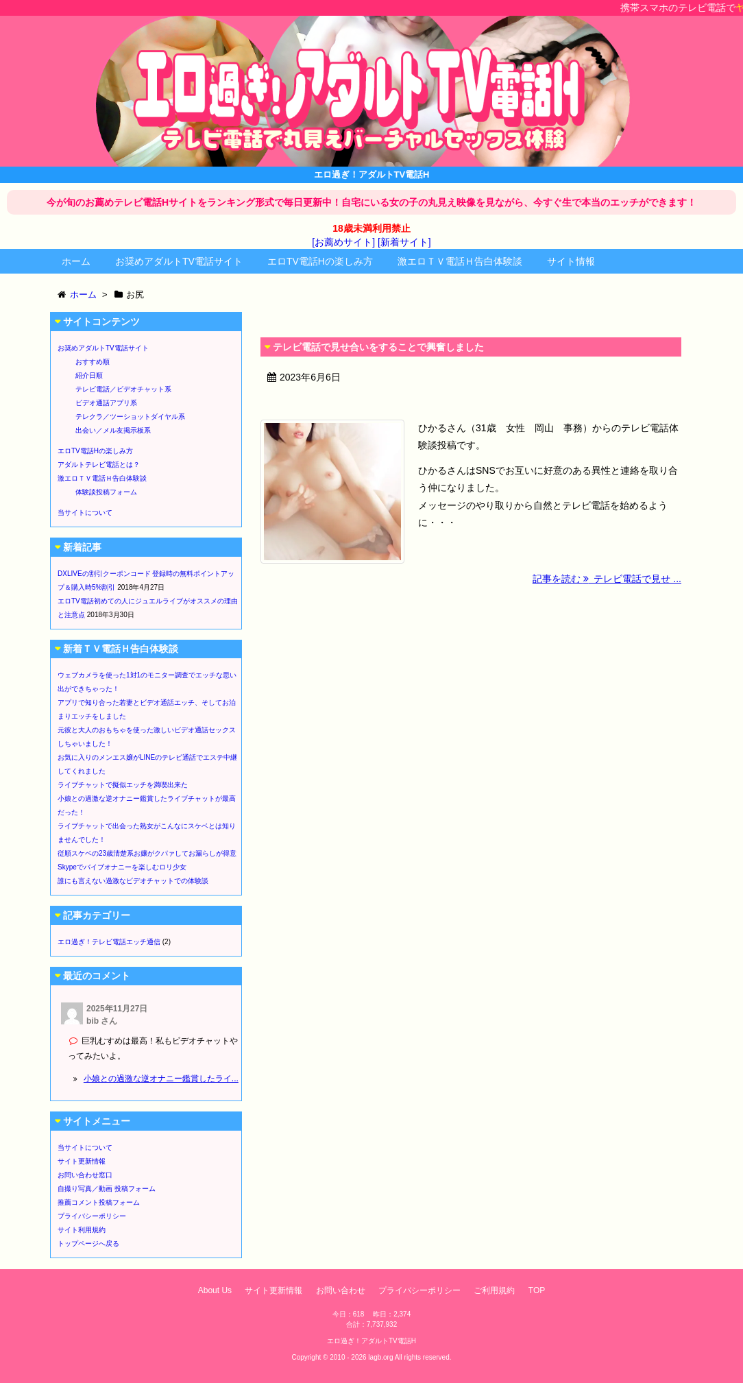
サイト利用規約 (82, 1230)
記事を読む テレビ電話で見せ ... (607, 578)
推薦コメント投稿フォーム (99, 1202)
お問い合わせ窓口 (85, 1175)
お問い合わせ (340, 1290)
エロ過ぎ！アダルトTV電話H (371, 1341)
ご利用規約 (494, 1290)
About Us (215, 1290)
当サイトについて (85, 512)
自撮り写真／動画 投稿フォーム (107, 1188)
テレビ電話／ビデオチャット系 (123, 389)
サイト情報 (571, 261)
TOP (536, 1290)
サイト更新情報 (82, 1161)
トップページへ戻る (88, 1243)
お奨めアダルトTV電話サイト (179, 261)
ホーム (76, 261)
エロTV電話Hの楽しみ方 (320, 261)
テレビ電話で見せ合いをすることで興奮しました (378, 346)
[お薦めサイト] (343, 242)
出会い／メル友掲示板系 (113, 430)
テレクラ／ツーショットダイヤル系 (130, 416)
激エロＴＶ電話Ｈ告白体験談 (460, 261)
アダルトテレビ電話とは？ (99, 464)
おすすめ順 (92, 361)
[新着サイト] (404, 242)
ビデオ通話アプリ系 (106, 403)
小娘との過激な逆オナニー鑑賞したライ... (161, 1078)
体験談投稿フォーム (106, 492)
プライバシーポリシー (92, 1216)
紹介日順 (89, 375)
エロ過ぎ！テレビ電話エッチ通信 (109, 942)
